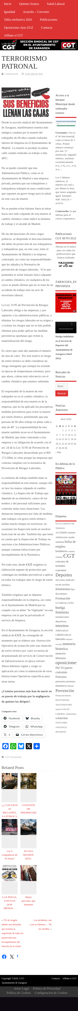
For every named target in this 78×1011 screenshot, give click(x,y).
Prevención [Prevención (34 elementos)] (64, 690)
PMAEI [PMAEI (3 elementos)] (70, 686)
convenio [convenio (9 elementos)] (60, 570)
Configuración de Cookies (51, 992)
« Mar (58, 452)
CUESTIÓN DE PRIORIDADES (29, 809)
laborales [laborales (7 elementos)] (60, 639)
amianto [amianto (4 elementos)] (71, 532)
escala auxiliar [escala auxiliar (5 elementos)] (62, 584)
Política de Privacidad (46, 988)
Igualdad (9, 12)
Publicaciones (48, 19)
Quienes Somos (29, 4)
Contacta (46, 27)
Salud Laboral (56, 4)
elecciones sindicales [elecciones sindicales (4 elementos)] (64, 580)
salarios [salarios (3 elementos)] (58, 709)
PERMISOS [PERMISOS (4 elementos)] (61, 686)
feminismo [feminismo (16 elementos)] (62, 589)
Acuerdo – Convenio (36, 12)
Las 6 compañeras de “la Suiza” (10, 855)
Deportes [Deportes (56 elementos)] (63, 574)
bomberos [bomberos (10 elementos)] (61, 551)
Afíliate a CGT (13, 35)
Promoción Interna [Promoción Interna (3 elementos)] (63, 696)
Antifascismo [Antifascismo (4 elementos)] (61, 537)
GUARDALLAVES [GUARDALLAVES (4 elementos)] (64, 603)
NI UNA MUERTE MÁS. (28, 855)
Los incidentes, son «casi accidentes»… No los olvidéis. (41, 924)
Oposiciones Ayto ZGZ (18, 27)
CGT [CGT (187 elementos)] (69, 556)
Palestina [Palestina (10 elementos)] (60, 676)
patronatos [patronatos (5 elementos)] (60, 681)
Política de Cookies (19, 992)
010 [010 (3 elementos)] (56, 524)
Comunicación (11, 73)
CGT (7, 757)
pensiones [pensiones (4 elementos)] (70, 681)
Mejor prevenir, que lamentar (28, 901)
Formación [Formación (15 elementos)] (62, 598)
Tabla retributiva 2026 (18, 19)
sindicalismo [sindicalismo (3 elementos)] (71, 714)
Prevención (16, 757)
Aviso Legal (21, 988)
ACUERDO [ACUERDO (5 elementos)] (61, 532)
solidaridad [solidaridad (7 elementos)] (61, 718)
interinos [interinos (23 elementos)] (62, 626)
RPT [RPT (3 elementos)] (70, 705)
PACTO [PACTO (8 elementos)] (59, 667)
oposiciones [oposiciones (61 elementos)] (66, 662)
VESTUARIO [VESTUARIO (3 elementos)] (61, 723)
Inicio (7, 4)
